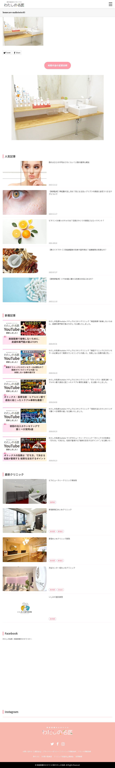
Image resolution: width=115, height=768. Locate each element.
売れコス (36, 756)
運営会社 (37, 751)
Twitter (52, 743)
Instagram (63, 743)
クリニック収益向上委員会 (63, 756)
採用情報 (79, 756)
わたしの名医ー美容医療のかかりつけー (17, 639)
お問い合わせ (27, 751)
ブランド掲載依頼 (84, 751)
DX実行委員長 (47, 756)
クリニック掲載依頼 (68, 751)
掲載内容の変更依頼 (57, 65)
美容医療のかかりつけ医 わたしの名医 (51, 765)
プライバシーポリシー (51, 751)
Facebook (57, 743)
